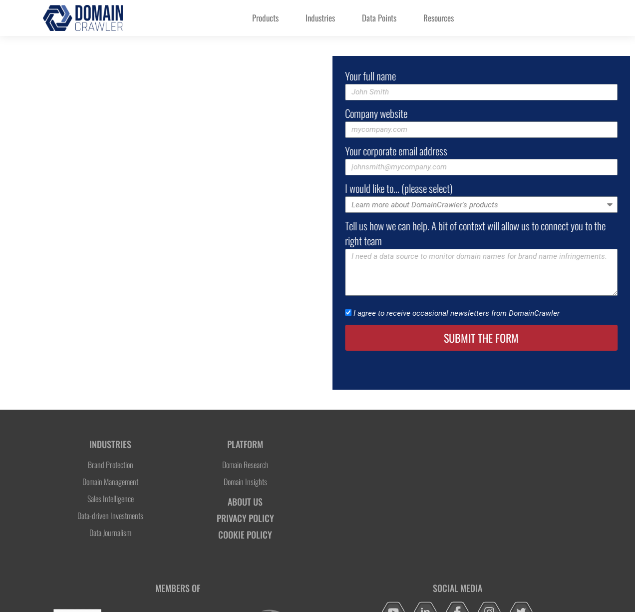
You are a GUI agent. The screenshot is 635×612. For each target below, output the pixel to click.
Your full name (392, 75)
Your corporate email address (418, 150)
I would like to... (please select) (420, 188)
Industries (320, 17)
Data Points (379, 17)
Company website (398, 113)
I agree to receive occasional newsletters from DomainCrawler (478, 313)
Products (265, 17)
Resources (438, 17)
